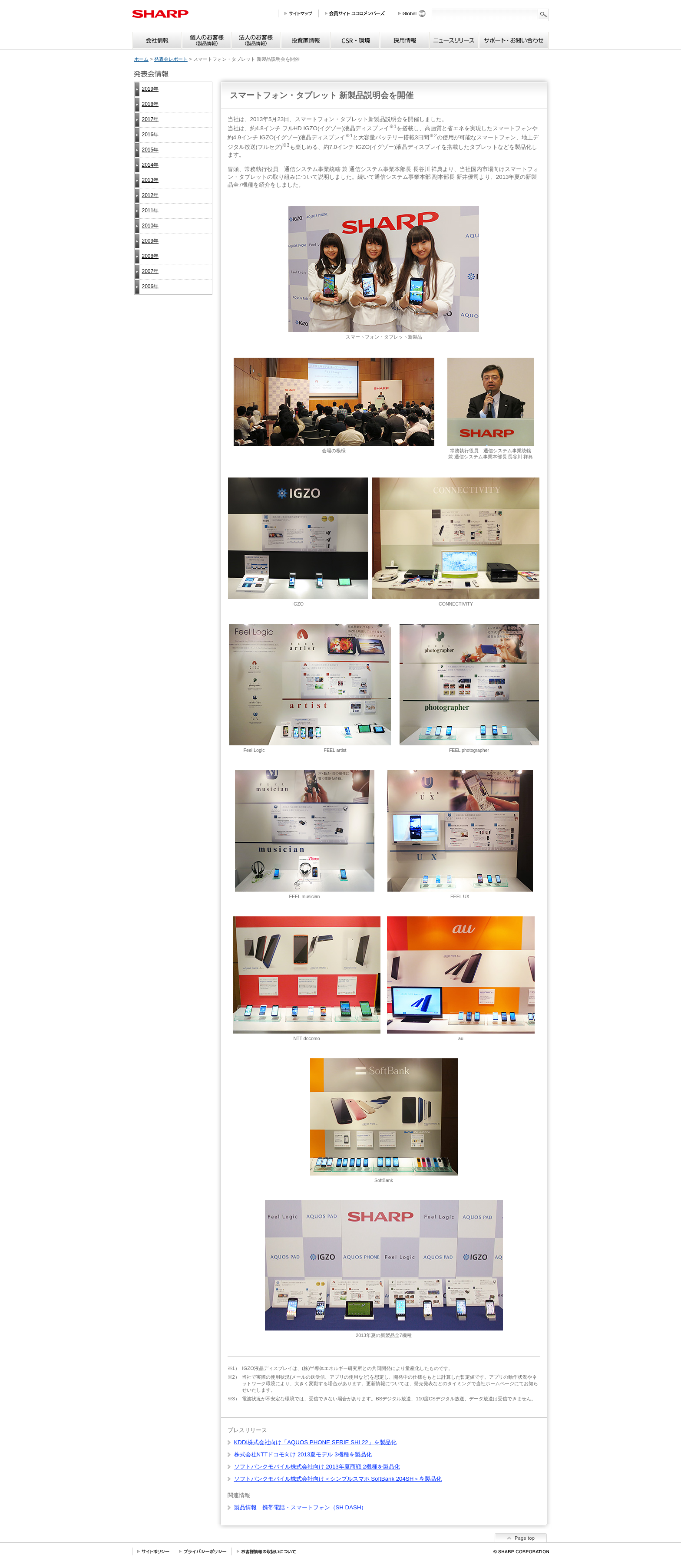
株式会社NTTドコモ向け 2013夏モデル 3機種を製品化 (303, 1454)
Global (415, 13)
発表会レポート (171, 59)
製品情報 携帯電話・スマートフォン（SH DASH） (300, 1507)
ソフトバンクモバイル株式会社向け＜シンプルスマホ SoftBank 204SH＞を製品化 (338, 1478)
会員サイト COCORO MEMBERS (358, 13)
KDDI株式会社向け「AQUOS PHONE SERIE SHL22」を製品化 (315, 1442)
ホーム (141, 59)
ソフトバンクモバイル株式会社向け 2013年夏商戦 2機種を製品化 (317, 1466)
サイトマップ (301, 13)
